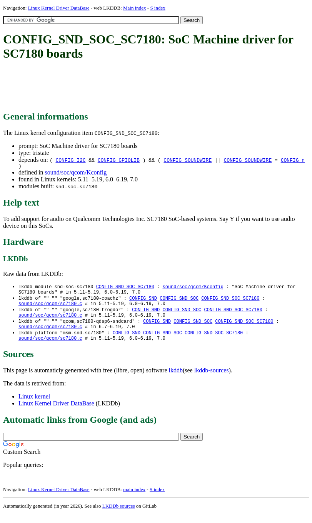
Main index (134, 8)
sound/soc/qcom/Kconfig (76, 173)
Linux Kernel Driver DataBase (59, 8)
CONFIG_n (293, 159)
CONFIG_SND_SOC (179, 301)
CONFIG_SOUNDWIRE (188, 159)
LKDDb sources (118, 515)
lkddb (176, 379)
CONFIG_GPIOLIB (119, 159)
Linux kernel (34, 405)
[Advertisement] (143, 86)
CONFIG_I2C (70, 159)
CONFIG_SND (143, 301)
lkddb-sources (211, 379)
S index (157, 8)
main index (134, 498)
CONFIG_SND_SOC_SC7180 (125, 288)
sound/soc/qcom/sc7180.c (50, 307)
